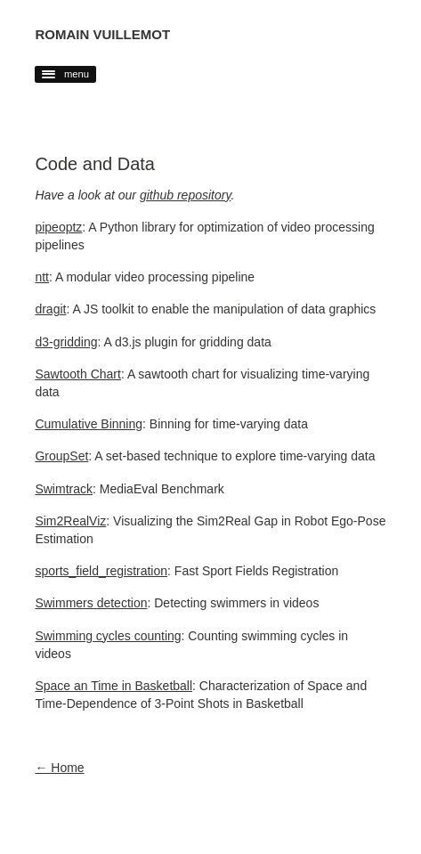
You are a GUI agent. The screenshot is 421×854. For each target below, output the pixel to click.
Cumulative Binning (88, 424)
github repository (185, 195)
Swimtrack (64, 489)
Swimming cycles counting (108, 636)
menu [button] (65, 74)
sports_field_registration (101, 571)
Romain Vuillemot (102, 34)
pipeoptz (58, 227)
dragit (50, 309)
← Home (59, 767)
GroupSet (61, 456)
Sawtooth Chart (78, 374)
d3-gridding (66, 342)
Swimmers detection (91, 603)
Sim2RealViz (70, 521)
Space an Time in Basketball (113, 686)
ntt (42, 277)
